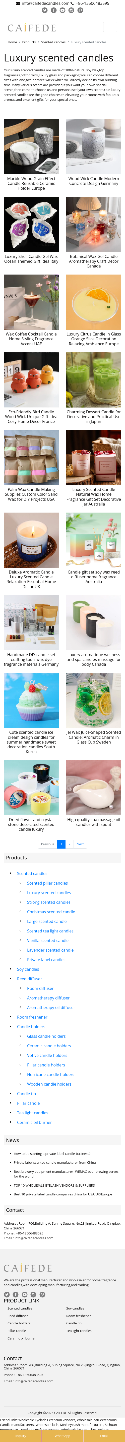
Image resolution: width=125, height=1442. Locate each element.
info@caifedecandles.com (46, 3)
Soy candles (28, 969)
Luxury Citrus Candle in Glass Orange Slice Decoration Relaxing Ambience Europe (94, 338)
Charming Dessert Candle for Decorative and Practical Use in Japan (94, 416)
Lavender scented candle (50, 950)
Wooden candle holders (49, 1084)
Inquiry (20, 1435)
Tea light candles (32, 1113)
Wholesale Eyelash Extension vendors (46, 1420)
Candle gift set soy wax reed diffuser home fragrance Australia (94, 576)
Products (29, 42)
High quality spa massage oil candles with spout (93, 822)
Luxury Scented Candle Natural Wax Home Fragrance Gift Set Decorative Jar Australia (94, 497)
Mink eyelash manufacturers (81, 1424)
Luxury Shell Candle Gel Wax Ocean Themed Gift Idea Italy (31, 259)
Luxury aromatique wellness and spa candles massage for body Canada (94, 659)
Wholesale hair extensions (96, 1420)
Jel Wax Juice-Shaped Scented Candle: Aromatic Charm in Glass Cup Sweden (94, 737)
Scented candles (53, 42)
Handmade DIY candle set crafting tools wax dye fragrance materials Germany (31, 659)
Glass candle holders (46, 1036)
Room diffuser (40, 988)
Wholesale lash (47, 1424)
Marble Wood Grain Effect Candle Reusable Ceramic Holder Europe (31, 183)
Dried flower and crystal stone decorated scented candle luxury (31, 824)
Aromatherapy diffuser (48, 998)
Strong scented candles (49, 902)
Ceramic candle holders (49, 1046)
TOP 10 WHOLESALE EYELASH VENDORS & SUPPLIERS (54, 1185)
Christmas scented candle (51, 912)
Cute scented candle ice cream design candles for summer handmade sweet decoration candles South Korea (31, 741)
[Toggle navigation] (110, 27)
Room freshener (32, 1017)
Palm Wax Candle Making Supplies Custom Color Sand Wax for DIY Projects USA (31, 494)
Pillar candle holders (46, 1065)
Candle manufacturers (17, 1424)
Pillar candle (28, 1103)
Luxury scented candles (49, 892)
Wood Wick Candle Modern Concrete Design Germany (94, 181)
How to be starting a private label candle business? (52, 1153)
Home (12, 42)
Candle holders (31, 1026)
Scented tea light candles (50, 931)
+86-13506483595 (92, 3)
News (12, 1140)
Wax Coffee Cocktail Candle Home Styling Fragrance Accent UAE (31, 338)
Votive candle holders (47, 1055)
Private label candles (46, 959)
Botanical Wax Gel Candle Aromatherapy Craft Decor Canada (93, 261)
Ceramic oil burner (34, 1122)
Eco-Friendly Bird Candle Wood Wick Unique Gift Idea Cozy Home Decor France (31, 416)
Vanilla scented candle (48, 940)
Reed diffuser (29, 979)
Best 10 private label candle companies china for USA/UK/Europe (63, 1194)
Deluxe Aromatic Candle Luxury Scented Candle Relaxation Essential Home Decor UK (31, 579)
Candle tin (26, 1093)
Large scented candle (47, 921)
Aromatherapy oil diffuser (51, 1007)
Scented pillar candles (47, 883)
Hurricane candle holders (50, 1074)
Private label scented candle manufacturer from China (55, 1162)
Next (80, 844)
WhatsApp (62, 1435)
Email (104, 1435)
